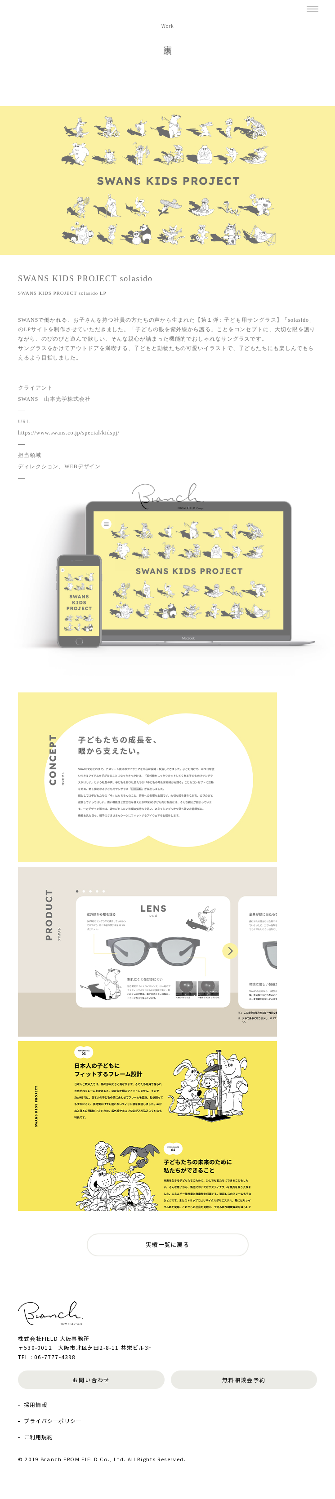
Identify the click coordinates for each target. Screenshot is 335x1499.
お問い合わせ (91, 1380)
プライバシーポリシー (53, 1420)
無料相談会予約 (244, 1380)
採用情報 (35, 1404)
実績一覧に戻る (167, 1244)
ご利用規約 (38, 1437)
